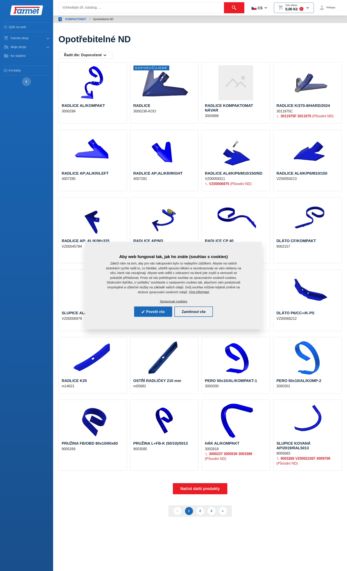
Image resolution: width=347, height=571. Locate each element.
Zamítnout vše (194, 311)
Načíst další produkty (200, 490)
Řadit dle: (83, 55)
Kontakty (12, 70)
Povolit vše (152, 311)
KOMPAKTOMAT (130, 19)
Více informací (199, 291)
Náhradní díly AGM (101, 19)
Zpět (63, 19)
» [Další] (223, 513)
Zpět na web (15, 27)
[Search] (141, 7)
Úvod (79, 19)
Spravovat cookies (173, 301)
